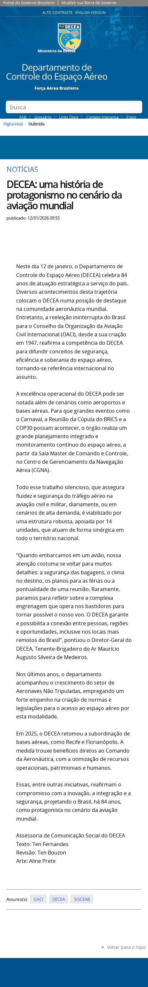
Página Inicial (13, 124)
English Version (90, 12)
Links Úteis (69, 117)
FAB (22, 117)
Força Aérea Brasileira (57, 87)
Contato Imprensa (102, 117)
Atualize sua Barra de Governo (88, 2)
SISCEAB (82, 899)
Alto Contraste (57, 12)
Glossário (42, 117)
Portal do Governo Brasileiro (29, 2)
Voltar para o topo (126, 947)
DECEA (58, 899)
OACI (38, 899)
